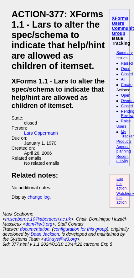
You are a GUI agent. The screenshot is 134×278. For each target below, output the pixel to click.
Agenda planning (123, 149)
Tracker (127, 134)
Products (123, 141)
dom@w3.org (38, 224)
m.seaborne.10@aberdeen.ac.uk (38, 219)
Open (125, 69)
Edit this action (121, 183)
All (123, 79)
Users (121, 126)
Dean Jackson (45, 234)
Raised (127, 63)
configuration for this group (80, 229)
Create (126, 85)
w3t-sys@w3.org (60, 239)
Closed (127, 74)
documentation (34, 229)
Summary (124, 53)
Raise (126, 121)
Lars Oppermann (41, 133)
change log (38, 197)
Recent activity (122, 158)
